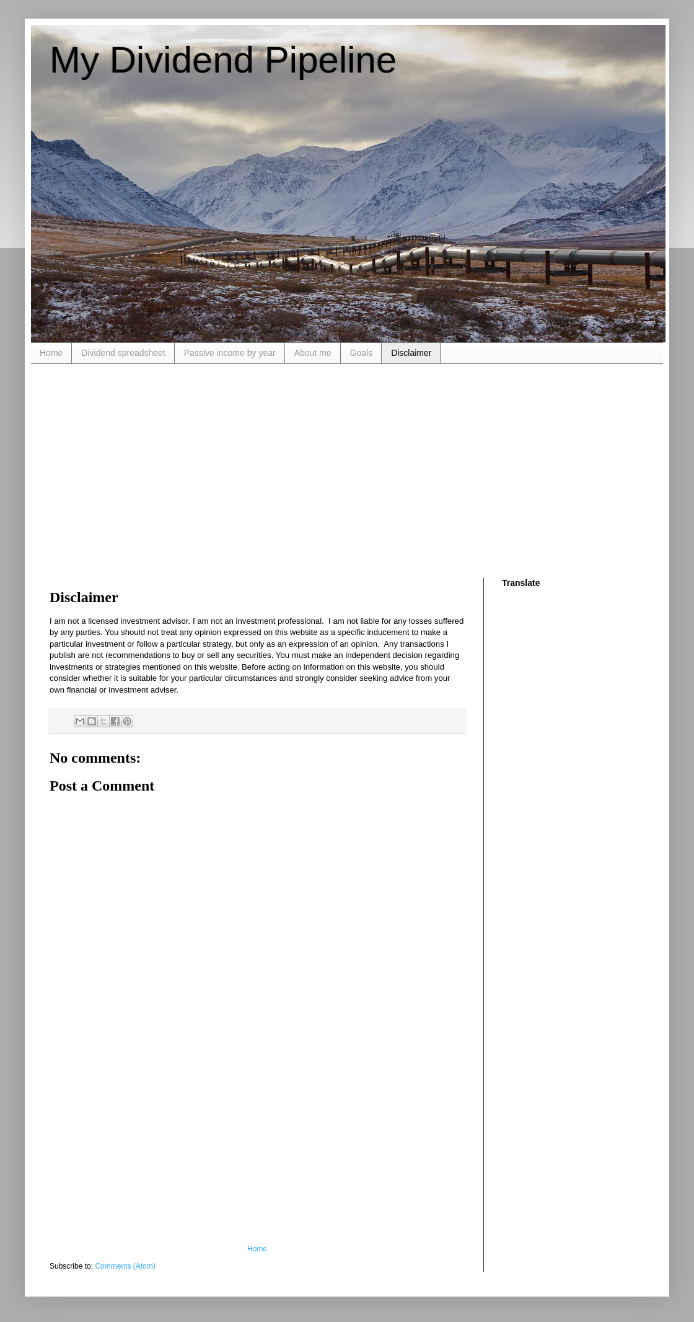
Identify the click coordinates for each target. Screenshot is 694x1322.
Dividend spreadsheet (123, 353)
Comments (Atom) (125, 1266)
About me (313, 353)
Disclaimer (411, 353)
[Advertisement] (215, 469)
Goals (361, 353)
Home (51, 353)
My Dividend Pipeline (223, 60)
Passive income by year (230, 353)
